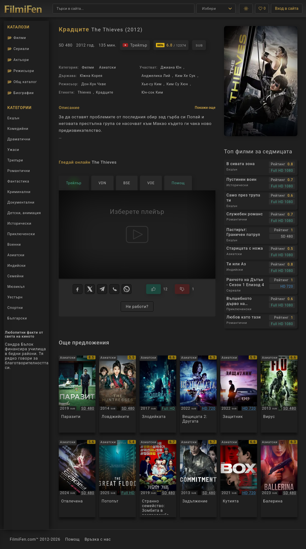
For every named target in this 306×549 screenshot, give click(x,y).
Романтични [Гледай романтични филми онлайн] (18, 171)
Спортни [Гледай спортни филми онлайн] (15, 308)
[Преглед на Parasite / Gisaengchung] (77, 394)
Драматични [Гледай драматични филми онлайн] (18, 139)
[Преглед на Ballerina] (279, 478)
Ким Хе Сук (185, 76)
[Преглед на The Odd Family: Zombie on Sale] (158, 478)
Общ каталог (22, 82)
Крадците (104, 92)
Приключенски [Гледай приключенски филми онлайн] (21, 234)
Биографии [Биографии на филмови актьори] (20, 93)
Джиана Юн (171, 67)
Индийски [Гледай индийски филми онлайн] (16, 266)
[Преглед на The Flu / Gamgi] (279, 394)
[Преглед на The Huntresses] (117, 394)
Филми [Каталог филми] (16, 38)
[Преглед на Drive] (77, 478)
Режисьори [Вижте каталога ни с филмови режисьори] (20, 71)
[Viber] (114, 289)
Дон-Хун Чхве (93, 84)
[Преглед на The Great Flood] (117, 478)
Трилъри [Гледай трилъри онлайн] (15, 161)
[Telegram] (102, 289)
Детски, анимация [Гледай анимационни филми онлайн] (24, 213)
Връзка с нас (97, 539)
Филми (88, 67)
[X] (90, 289)
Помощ (72, 539)
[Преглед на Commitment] (198, 478)
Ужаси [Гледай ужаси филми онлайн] (13, 150)
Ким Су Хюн (177, 84)
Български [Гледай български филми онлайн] (17, 318)
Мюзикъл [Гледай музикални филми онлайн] (16, 287)
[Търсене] (123, 8)
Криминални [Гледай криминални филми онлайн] (19, 192)
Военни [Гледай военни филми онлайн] (14, 244)
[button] (246, 8)
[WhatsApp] (126, 289)
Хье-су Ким (151, 84)
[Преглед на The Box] (238, 478)
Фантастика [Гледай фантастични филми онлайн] (18, 181)
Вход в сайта (286, 8)
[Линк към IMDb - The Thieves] (170, 45)
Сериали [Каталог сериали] (18, 49)
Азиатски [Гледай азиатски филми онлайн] (15, 255)
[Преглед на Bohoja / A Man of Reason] (238, 394)
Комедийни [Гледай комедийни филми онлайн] (17, 129)
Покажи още (205, 108)
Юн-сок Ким (152, 92)
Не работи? (137, 306)
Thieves (84, 92)
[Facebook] (77, 289)
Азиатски (107, 67)
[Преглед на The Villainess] (158, 394)
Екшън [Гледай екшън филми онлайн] (13, 118)
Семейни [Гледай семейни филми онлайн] (15, 276)
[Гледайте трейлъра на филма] (135, 45)
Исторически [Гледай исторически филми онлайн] (19, 223)
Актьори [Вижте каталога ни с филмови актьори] (18, 60)
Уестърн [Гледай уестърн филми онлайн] (15, 297)
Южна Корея (91, 76)
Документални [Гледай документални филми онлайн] (21, 202)
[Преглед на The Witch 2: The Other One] (198, 394)
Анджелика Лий (155, 76)
